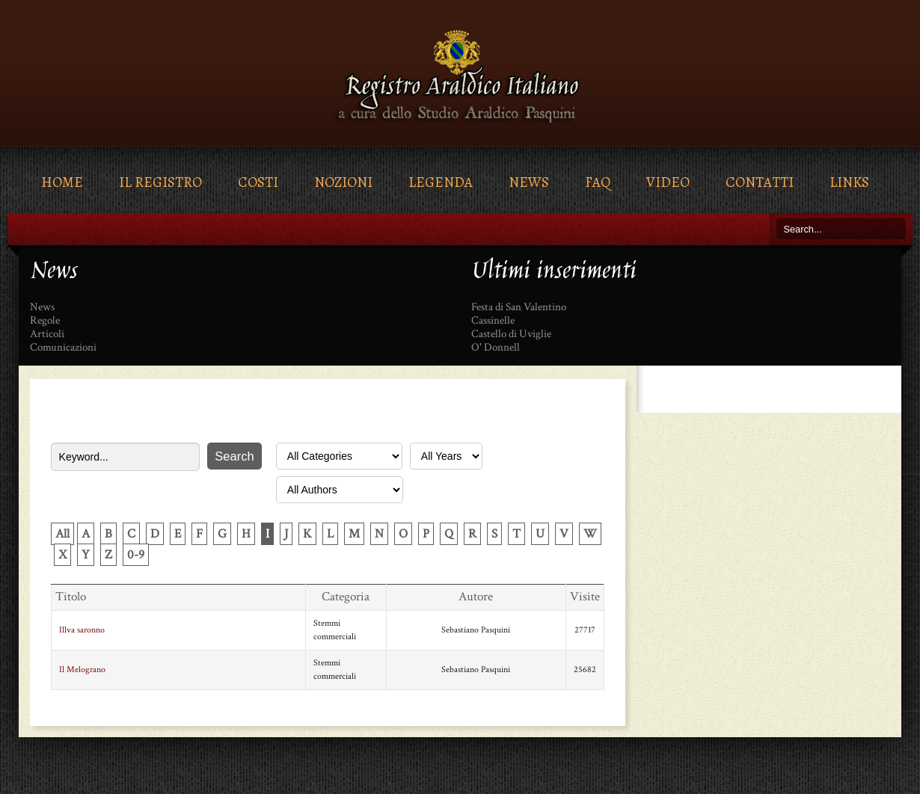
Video (668, 182)
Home (62, 182)
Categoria (345, 596)
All (62, 534)
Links (849, 182)
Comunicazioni (63, 347)
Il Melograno (82, 669)
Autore (476, 596)
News (529, 182)
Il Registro (160, 182)
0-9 (135, 555)
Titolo (70, 596)
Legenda (440, 182)
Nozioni (343, 182)
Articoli (47, 334)
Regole (45, 320)
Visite (585, 596)
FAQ (597, 182)
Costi (258, 182)
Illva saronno (82, 629)
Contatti (760, 182)
